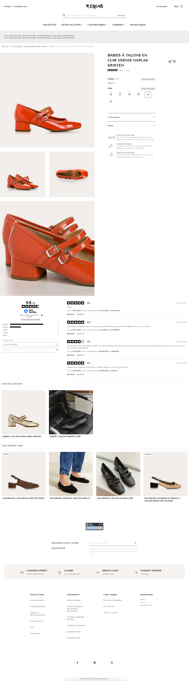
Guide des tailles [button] (148, 88)
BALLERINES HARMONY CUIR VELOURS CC (70, 498)
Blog (176, 6)
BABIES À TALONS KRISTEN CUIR (65, 436)
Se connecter (161, 6)
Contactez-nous (20, 6)
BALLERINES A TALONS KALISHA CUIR (115, 498)
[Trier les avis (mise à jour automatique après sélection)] (31, 344)
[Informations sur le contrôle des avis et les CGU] (42, 315)
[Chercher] (94, 15)
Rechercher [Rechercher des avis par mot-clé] (29, 350)
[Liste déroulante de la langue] (7, 6)
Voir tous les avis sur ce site (30, 319)
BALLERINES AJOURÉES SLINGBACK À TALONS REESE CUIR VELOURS (162, 499)
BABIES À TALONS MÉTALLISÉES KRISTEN (22, 436)
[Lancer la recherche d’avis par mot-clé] (57, 350)
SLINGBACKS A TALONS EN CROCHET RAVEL (24, 498)
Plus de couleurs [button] (148, 79)
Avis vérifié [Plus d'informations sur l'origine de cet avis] (183, 303)
